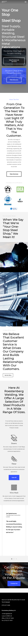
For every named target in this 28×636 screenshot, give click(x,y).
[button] (25, 2)
